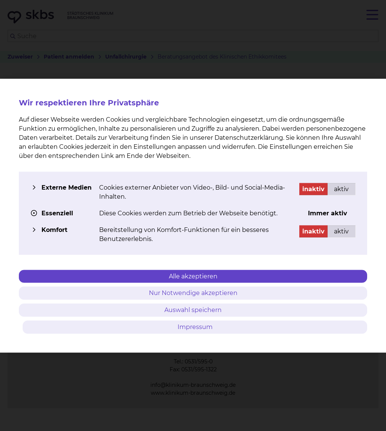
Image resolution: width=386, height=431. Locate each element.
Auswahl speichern (193, 310)
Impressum (195, 326)
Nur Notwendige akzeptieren (193, 293)
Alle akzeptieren (193, 276)
